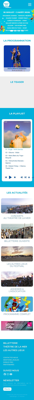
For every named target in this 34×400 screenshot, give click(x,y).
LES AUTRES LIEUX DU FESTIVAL (17, 265)
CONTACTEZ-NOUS (10, 357)
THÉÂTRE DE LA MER (15, 346)
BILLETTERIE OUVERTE (17, 241)
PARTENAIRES (8, 364)
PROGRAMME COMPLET (17, 314)
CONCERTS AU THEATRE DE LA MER (17, 217)
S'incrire (7, 389)
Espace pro (8, 362)
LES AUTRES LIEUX (13, 350)
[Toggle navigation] (29, 4)
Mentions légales (11, 360)
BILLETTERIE (10, 343)
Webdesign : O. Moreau (17, 396)
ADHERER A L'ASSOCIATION (17, 290)
